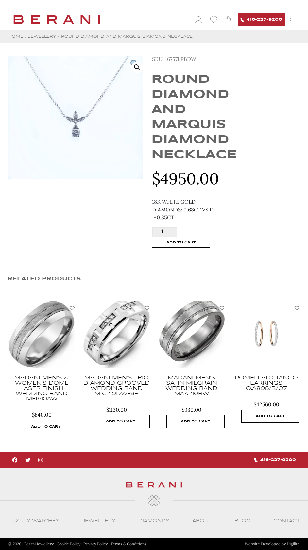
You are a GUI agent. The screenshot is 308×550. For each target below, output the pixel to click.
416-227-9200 (261, 20)
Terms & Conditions (128, 543)
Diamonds (153, 521)
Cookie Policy (68, 543)
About (202, 521)
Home (15, 36)
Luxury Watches (34, 521)
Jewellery (42, 36)
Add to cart (181, 242)
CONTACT (286, 521)
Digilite (293, 543)
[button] (72, 308)
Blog (242, 521)
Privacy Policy (95, 543)
